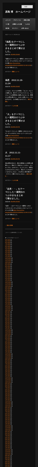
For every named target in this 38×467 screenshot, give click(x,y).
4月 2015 (7, 370)
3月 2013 (7, 420)
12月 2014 (8, 378)
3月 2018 (7, 300)
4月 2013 (7, 418)
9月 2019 (7, 264)
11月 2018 (8, 284)
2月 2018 (7, 302)
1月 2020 (7, 256)
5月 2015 (7, 368)
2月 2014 (7, 398)
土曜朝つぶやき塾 (17, 24)
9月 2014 (7, 384)
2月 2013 (7, 422)
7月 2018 (7, 292)
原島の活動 (27, 20)
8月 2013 (7, 410)
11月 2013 (8, 404)
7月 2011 (7, 460)
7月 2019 (7, 268)
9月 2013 (7, 408)
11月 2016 (8, 332)
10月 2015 (8, 358)
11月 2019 (8, 260)
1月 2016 (7, 352)
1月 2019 (7, 280)
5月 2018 (7, 296)
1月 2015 (7, 376)
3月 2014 (7, 396)
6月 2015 (7, 366)
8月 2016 (7, 338)
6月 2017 (7, 318)
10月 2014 (8, 382)
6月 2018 (7, 294)
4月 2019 (7, 274)
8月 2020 (7, 242)
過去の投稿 (9, 225)
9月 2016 (7, 336)
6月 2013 (7, 414)
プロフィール (17, 20)
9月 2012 (7, 432)
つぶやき (27, 24)
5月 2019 (7, 272)
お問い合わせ (25, 28)
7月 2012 (7, 436)
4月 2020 (7, 250)
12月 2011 (8, 450)
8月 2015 (7, 362)
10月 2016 (8, 334)
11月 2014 (8, 380)
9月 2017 (7, 312)
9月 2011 (7, 456)
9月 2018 (7, 288)
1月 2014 (7, 400)
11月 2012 (8, 428)
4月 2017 (7, 322)
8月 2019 (7, 266)
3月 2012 (7, 444)
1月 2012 (7, 448)
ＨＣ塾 (7, 24)
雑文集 (7, 28)
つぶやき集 (15, 105)
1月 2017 (7, 328)
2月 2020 (7, 254)
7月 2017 (7, 316)
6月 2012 (7, 438)
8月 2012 (7, 434)
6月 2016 (7, 342)
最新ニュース (15, 71)
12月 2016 (8, 330)
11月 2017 (8, 308)
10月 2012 (8, 430)
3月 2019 (7, 276)
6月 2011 (7, 462)
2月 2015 (7, 374)
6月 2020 (7, 246)
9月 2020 (7, 240)
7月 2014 (7, 388)
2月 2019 (7, 278)
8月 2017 (7, 314)
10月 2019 (8, 262)
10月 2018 (8, 286)
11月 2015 (8, 356)
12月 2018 (8, 282)
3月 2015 (7, 372)
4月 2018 (7, 298)
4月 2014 (7, 394)
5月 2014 (7, 392)
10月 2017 (8, 310)
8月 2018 (7, 290)
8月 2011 (7, 458)
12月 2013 (8, 402)
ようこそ (8, 20)
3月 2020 (7, 252)
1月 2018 (7, 304)
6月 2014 (7, 390)
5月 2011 (7, 464)
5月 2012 (7, 440)
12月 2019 (8, 258)
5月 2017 (7, 320)
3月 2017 (7, 324)
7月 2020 (7, 244)
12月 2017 (8, 306)
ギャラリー (15, 28)
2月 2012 (7, 446)
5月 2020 (7, 248)
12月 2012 (8, 426)
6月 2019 (7, 270)
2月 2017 (7, 326)
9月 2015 (7, 360)
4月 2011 (7, 466)
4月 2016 (7, 346)
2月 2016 (7, 350)
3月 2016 (7, 348)
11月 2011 (8, 452)
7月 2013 (7, 412)
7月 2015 (7, 364)
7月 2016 (7, 340)
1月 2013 (7, 424)
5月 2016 (7, 344)
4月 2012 (7, 442)
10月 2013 (8, 406)
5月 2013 (7, 416)
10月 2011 (8, 454)
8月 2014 (7, 386)
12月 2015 (8, 354)
